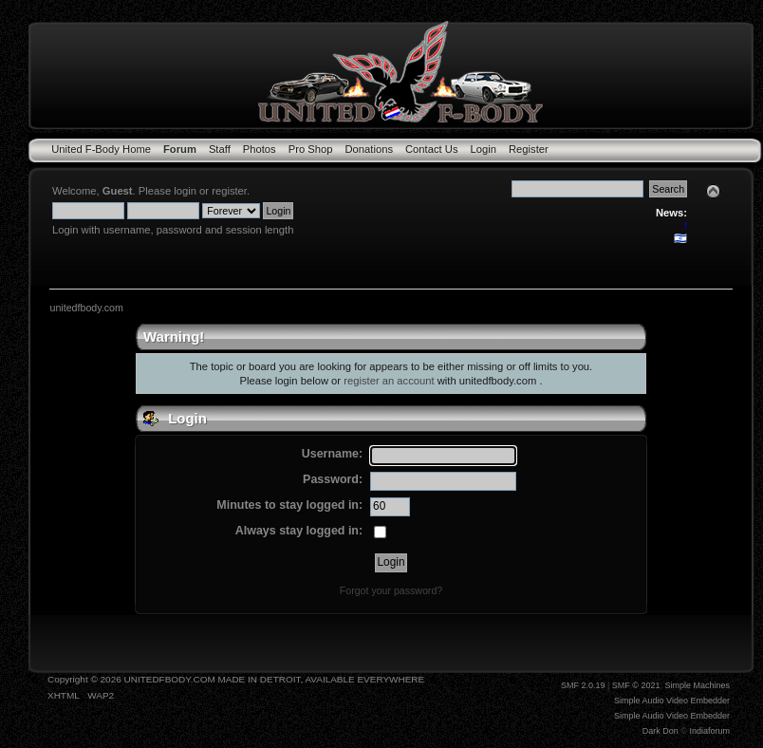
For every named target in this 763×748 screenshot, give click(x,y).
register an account (389, 380)
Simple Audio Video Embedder (672, 700)
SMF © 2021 (636, 685)
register (229, 190)
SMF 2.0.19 (583, 685)
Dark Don (660, 731)
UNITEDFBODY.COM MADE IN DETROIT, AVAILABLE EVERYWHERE (274, 679)
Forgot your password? (391, 590)
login (185, 190)
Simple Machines (697, 685)
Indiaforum (709, 731)
